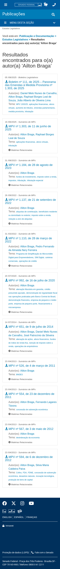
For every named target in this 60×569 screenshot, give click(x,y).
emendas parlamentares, (44, 108)
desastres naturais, (27, 476)
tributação (29, 111)
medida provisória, (16, 111)
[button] (46, 5)
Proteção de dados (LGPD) (15, 552)
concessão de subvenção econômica (32, 409)
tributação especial (35, 180)
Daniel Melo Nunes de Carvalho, (38, 93)
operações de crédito (28, 261)
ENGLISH (7, 517)
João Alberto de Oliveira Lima (34, 100)
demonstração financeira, (19, 300)
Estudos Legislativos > (16, 39)
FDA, (25, 473)
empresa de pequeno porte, (26, 304)
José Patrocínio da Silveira (39, 335)
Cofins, (19, 473)
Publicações (13, 14)
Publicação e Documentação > (37, 36)
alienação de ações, (24, 339)
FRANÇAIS (31, 517)
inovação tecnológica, (45, 476)
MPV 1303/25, (22, 104)
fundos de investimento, (26, 177)
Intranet (8, 525)
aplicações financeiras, (38, 104)
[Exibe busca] (53, 14)
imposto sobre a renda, (47, 177)
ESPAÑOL (19, 517)
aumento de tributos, (24, 108)
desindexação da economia (28, 438)
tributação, (21, 180)
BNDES (19, 374)
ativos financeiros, (41, 339)
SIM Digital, (39, 257)
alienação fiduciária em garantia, (30, 289)
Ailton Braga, (15, 96)
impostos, (12, 180)
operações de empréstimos (26, 346)
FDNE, (31, 473)
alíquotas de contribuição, (27, 212)
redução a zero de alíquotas (20, 219)
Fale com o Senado (42, 552)
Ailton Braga (27, 173)
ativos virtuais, (42, 142)
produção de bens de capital (20, 480)
